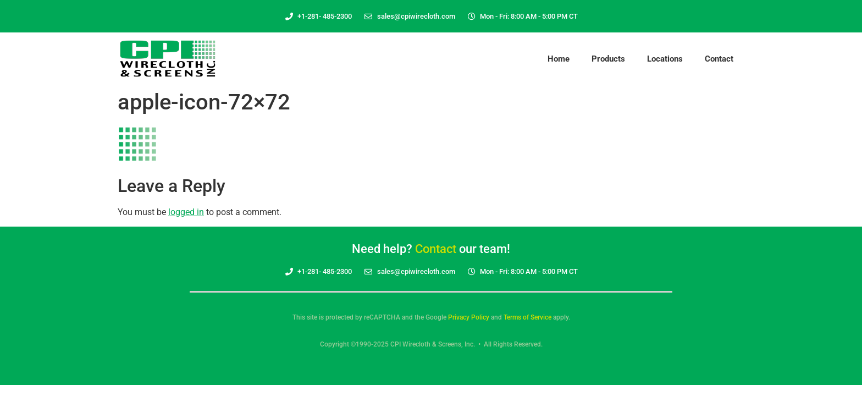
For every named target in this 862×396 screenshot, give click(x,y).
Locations (665, 59)
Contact (719, 59)
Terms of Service (527, 317)
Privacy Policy (468, 317)
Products (608, 59)
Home (559, 59)
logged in (186, 212)
